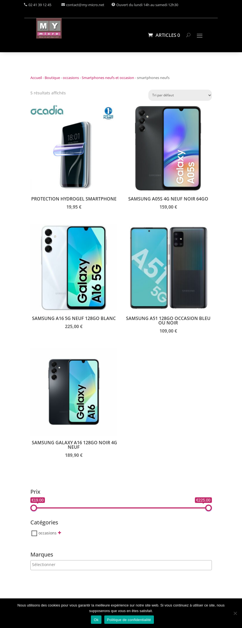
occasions (71, 77)
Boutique (52, 77)
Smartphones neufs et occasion (108, 77)
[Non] (235, 613)
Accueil (36, 77)
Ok (96, 620)
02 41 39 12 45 (39, 4)
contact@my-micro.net (85, 4)
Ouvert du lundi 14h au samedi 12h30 (147, 4)
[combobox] (121, 565)
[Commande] (180, 95)
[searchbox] (55, 564)
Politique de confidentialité (129, 620)
